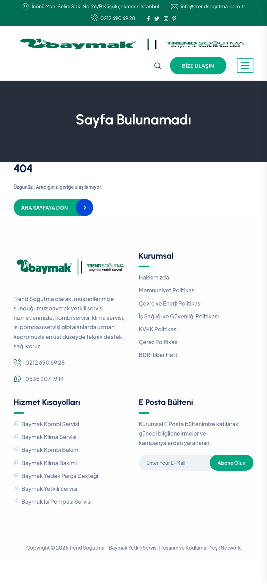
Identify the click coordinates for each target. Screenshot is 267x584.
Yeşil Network (225, 547)
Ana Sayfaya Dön (44, 207)
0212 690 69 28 (113, 18)
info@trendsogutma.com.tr (213, 6)
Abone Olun (231, 463)
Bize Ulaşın (198, 65)
